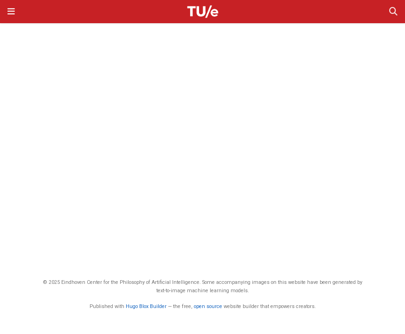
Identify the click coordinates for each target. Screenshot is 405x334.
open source (208, 306)
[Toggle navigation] (11, 11)
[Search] (393, 11)
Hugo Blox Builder (146, 306)
